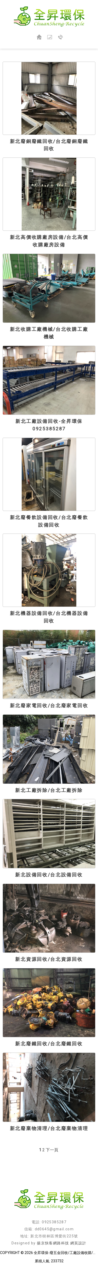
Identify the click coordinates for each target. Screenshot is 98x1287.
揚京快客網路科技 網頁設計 (61, 1243)
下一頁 (52, 1149)
